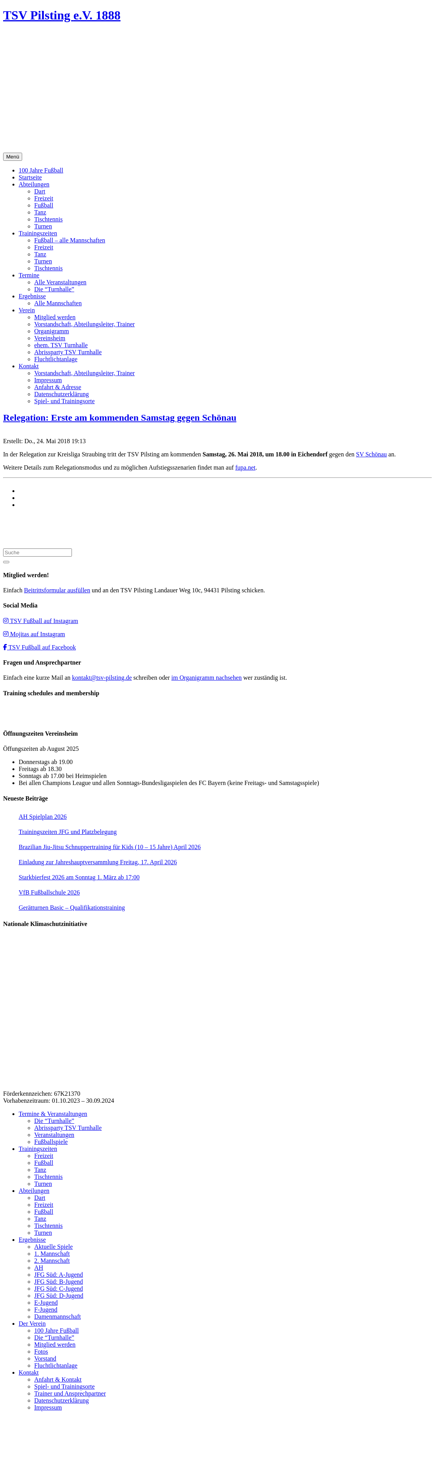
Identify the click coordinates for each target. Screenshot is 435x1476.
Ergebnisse (32, 296)
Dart (39, 191)
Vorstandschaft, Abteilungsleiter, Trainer (84, 324)
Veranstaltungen (54, 1134)
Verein (27, 310)
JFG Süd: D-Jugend (58, 1295)
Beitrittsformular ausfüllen (57, 590)
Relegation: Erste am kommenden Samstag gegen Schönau (119, 418)
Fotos (41, 1351)
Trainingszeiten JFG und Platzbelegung (68, 832)
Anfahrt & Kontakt (58, 1379)
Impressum (48, 380)
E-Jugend (46, 1302)
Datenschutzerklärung (61, 394)
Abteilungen (34, 184)
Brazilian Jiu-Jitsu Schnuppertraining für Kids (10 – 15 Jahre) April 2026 (110, 847)
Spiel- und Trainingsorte (64, 401)
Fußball (43, 205)
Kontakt (29, 366)
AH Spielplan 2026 (43, 816)
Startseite (30, 177)
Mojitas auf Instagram (34, 634)
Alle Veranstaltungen (60, 282)
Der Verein (32, 1323)
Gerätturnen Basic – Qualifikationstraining (72, 907)
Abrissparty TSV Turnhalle (68, 352)
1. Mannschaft (52, 1253)
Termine (29, 275)
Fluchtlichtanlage (55, 359)
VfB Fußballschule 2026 (49, 892)
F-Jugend (46, 1309)
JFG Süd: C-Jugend (58, 1288)
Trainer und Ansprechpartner (70, 1393)
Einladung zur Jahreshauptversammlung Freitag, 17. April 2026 (98, 862)
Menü (12, 157)
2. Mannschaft (52, 1260)
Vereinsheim (49, 338)
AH (38, 1267)
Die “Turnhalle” (54, 289)
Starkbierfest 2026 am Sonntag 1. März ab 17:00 (79, 877)
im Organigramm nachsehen (206, 677)
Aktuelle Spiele (53, 1246)
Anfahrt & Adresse (57, 387)
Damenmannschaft (57, 1316)
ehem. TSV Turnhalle (61, 345)
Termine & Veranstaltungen (53, 1113)
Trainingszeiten (38, 233)
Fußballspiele (51, 1141)
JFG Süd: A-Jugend (58, 1274)
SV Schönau (371, 454)
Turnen (43, 226)
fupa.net (245, 467)
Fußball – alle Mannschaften (69, 240)
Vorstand (45, 1358)
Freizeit (43, 198)
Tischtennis (48, 219)
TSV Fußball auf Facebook (39, 647)
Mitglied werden (54, 317)
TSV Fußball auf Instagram (40, 621)
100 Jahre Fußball (41, 170)
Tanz (40, 212)
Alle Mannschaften (58, 303)
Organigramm (51, 331)
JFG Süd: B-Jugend (58, 1281)
